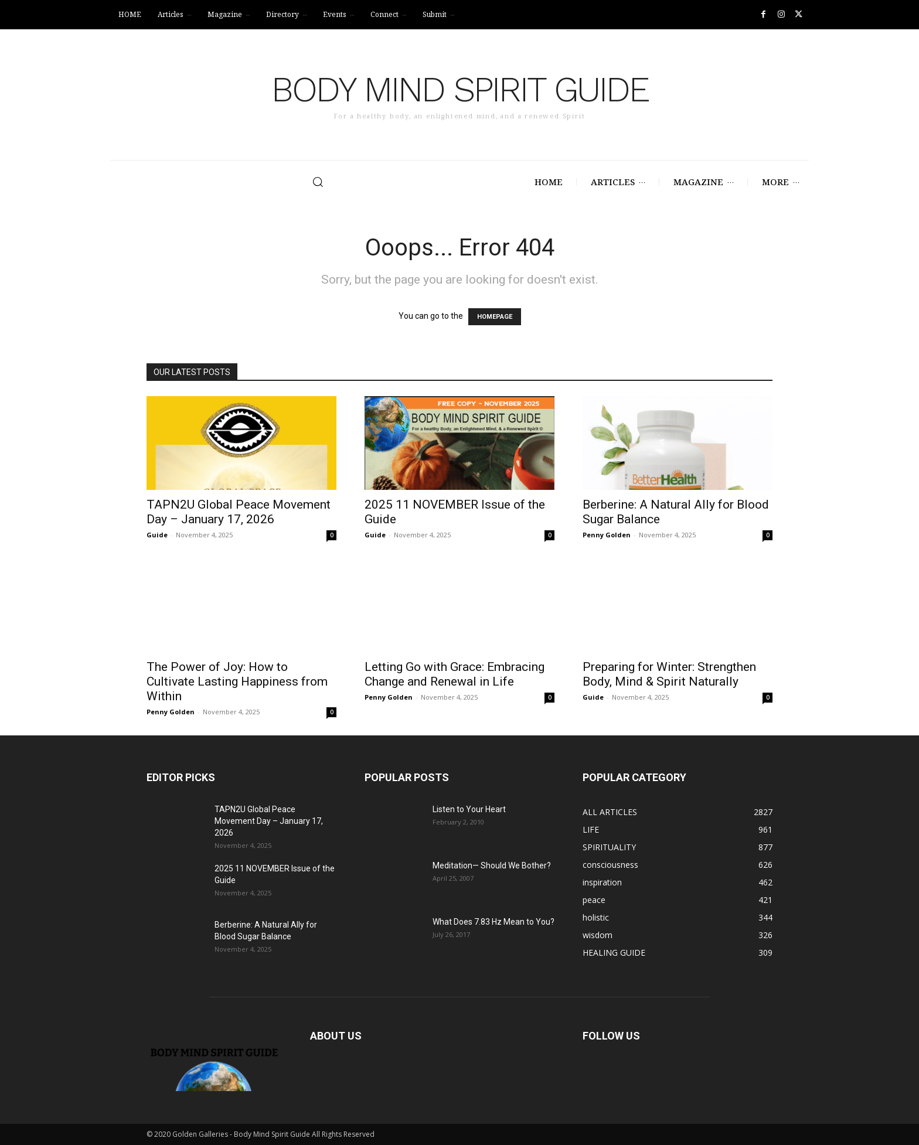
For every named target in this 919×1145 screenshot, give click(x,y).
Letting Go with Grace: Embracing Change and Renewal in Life (454, 674)
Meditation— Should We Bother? (492, 865)
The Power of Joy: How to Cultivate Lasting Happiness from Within (237, 681)
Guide (157, 534)
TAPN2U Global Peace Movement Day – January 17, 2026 (239, 511)
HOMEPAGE (494, 317)
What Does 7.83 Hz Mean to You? (493, 921)
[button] (272, 181)
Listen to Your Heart (469, 809)
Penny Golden (607, 534)
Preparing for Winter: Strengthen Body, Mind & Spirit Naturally (669, 674)
